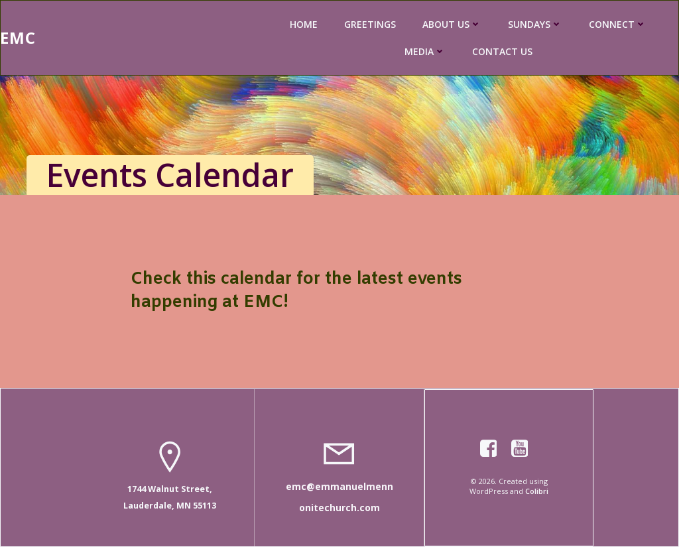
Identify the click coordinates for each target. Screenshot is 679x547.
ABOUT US (451, 24)
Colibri (536, 491)
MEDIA (425, 51)
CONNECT (618, 24)
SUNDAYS (535, 24)
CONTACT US (502, 51)
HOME (304, 24)
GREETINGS (370, 24)
